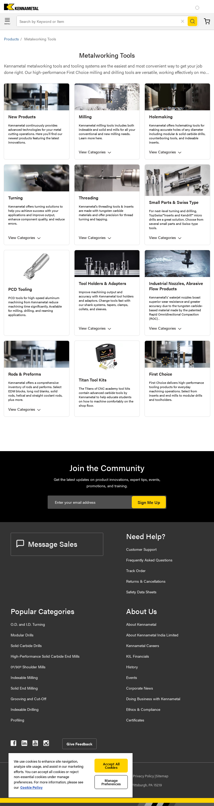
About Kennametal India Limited (152, 634)
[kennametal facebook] (13, 744)
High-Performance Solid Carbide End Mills (45, 656)
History (132, 666)
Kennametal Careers (142, 645)
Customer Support (141, 549)
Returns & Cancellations (146, 581)
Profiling (17, 720)
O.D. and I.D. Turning (28, 624)
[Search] (192, 21)
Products (11, 38)
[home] (19, 8)
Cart (207, 21)
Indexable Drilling (25, 709)
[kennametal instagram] (46, 744)
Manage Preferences (111, 782)
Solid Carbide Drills (26, 645)
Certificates (135, 720)
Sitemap (162, 775)
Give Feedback (79, 743)
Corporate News (139, 688)
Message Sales (46, 543)
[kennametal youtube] (35, 744)
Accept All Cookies (111, 765)
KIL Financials (137, 656)
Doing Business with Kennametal (153, 698)
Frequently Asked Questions (149, 559)
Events (131, 677)
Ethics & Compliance (143, 709)
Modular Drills (22, 634)
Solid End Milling (24, 688)
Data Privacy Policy (140, 775)
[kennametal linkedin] (24, 744)
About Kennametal (141, 624)
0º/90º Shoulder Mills (28, 666)
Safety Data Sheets (141, 591)
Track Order (136, 570)
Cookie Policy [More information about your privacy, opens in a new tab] (31, 787)
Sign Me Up (149, 502)
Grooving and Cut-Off (28, 698)
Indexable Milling (24, 677)
